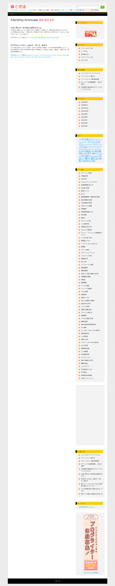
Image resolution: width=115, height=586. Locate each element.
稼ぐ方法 (18, 6)
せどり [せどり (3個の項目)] (91, 139)
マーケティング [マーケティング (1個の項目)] (90, 149)
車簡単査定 (84, 267)
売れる (16, 56)
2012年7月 (84, 120)
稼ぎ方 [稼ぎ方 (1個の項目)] (83, 158)
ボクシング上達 (86, 221)
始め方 (23, 56)
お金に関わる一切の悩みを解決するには (26, 27)
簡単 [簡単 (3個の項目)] (100, 158)
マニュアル (59, 55)
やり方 (37, 55)
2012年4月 (84, 126)
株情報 (83, 246)
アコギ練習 (84, 351)
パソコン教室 (85, 285)
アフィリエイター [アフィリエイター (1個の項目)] (83, 141)
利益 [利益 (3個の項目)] (80, 153)
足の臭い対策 (85, 188)
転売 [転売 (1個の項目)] (91, 161)
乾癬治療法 (84, 270)
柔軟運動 (84, 282)
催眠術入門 (84, 258)
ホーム (12, 14)
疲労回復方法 (85, 333)
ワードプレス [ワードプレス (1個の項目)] (98, 149)
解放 (42, 37)
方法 (26, 56)
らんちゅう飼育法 (86, 230)
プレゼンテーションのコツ (89, 182)
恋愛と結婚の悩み (86, 309)
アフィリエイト (86, 48)
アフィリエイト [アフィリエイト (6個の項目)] (89, 142)
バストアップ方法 (86, 255)
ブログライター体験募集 (90, 572)
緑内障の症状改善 (86, 375)
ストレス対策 (85, 306)
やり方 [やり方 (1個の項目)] (96, 139)
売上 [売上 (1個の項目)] (100, 153)
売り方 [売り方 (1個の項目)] (96, 153)
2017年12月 (84, 108)
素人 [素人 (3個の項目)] (80, 161)
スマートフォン (86, 57)
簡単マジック (85, 191)
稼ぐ (33, 56)
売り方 (12, 56)
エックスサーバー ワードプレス (90, 73)
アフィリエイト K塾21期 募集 (90, 79)
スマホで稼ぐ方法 (86, 238)
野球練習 (84, 209)
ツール (40, 55)
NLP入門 (83, 179)
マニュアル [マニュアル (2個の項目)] (82, 149)
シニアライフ (85, 366)
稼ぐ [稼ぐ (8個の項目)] (88, 158)
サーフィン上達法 (86, 173)
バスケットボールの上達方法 (90, 342)
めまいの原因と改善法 (88, 300)
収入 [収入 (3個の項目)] (89, 153)
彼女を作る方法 (86, 303)
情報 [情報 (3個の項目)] (87, 156)
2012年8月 (84, 117)
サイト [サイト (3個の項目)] (96, 144)
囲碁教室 (84, 315)
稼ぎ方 (30, 56)
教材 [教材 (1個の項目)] (98, 156)
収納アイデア (85, 297)
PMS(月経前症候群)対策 (88, 324)
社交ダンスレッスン (87, 378)
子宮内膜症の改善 (86, 203)
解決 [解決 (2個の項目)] (87, 161)
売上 (19, 56)
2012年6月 (84, 123)
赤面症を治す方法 (86, 227)
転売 (48, 37)
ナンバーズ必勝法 (86, 288)
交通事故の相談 (86, 276)
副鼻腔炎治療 (85, 348)
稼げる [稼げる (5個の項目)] (94, 158)
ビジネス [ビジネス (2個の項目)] (98, 146)
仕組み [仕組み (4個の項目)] (88, 151)
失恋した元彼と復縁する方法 (90, 273)
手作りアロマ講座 (86, 206)
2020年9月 (84, 102)
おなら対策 (84, 345)
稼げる (36, 56)
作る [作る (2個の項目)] (92, 151)
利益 (68, 55)
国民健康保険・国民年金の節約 (90, 197)
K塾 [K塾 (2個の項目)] (82, 139)
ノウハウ (53, 55)
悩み (36, 37)
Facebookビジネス (86, 369)
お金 (27, 37)
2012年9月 (84, 114)
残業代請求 (84, 321)
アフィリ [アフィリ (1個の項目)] (100, 139)
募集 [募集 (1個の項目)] (86, 153)
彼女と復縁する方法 (87, 360)
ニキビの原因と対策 (87, 318)
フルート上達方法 (86, 312)
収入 (33, 37)
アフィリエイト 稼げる (88, 76)
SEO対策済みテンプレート (87, 507)
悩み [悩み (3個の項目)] (83, 156)
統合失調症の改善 (86, 200)
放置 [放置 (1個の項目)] (95, 156)
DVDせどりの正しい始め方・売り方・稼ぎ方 (29, 45)
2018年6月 (84, 105)
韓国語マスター (86, 240)
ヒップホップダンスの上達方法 (90, 330)
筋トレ (83, 194)
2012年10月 (84, 111)
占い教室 (84, 327)
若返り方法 (84, 339)
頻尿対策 (84, 294)
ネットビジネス (47, 55)
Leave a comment (54, 37)
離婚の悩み (84, 363)
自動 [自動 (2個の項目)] (84, 161)
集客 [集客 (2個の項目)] (93, 161)
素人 (40, 56)
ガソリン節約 (85, 249)
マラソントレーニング (88, 252)
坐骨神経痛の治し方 (87, 185)
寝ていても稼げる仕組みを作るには (92, 494)
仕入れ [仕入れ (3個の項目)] (81, 151)
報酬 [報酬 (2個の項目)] (93, 153)
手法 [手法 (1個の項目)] (90, 156)
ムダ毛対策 (84, 336)
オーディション (86, 357)
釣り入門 (84, 261)
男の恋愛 (84, 215)
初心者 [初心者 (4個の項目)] (98, 151)
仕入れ (64, 55)
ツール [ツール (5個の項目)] (83, 146)
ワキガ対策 (84, 291)
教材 (39, 37)
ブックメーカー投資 (87, 264)
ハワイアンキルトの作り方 (89, 243)
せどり (19, 37)
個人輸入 (84, 54)
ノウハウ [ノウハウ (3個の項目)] (91, 147)
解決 (45, 37)
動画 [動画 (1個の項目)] (84, 153)
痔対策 (83, 279)
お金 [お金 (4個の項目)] (86, 139)
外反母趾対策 (85, 354)
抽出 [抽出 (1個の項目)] (93, 156)
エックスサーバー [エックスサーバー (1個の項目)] (88, 144)
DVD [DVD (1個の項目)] (80, 139)
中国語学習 (84, 176)
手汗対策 (84, 372)
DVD (27, 55)
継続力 (83, 218)
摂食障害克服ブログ (87, 212)
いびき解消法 (85, 224)
